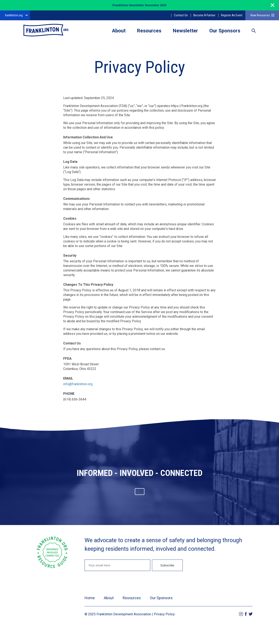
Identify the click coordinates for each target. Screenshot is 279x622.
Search (254, 31)
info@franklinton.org (78, 384)
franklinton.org (14, 15)
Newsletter (185, 31)
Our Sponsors (224, 31)
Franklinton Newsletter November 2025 (139, 5)
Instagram (241, 614)
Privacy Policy (164, 614)
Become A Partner (204, 15)
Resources (149, 31)
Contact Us (181, 15)
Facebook (246, 614)
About (119, 31)
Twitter (251, 614)
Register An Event (231, 15)
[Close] (272, 7)
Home (90, 598)
